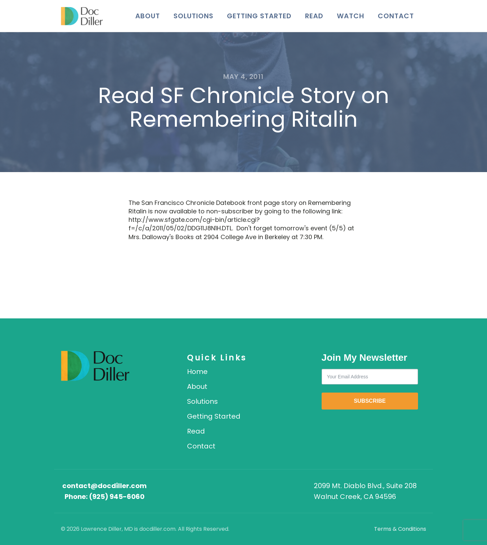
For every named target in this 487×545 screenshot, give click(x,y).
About (147, 16)
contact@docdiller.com (104, 485)
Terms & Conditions (400, 529)
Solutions (193, 16)
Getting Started (259, 16)
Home (197, 371)
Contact (396, 16)
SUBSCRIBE (370, 401)
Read (314, 16)
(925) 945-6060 (116, 496)
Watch (350, 16)
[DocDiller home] (95, 366)
